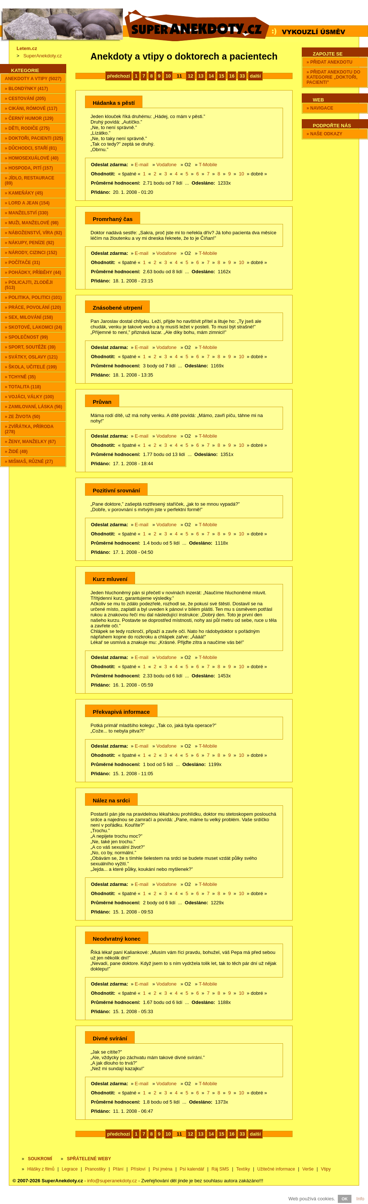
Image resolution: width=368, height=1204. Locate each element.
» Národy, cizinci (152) (31, 252)
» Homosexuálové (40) (32, 158)
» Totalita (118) (23, 386)
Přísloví (138, 1169)
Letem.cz (27, 48)
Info (360, 1198)
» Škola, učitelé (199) (31, 367)
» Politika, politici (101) (33, 297)
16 (231, 76)
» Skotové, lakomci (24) (33, 327)
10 (168, 76)
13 (201, 76)
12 (190, 76)
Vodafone (166, 164)
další (255, 76)
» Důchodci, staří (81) (31, 148)
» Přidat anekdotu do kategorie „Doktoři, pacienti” (333, 77)
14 (211, 76)
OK (345, 1199)
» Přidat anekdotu (330, 62)
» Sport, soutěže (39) (30, 347)
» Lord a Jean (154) (27, 203)
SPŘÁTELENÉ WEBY (89, 1158)
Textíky (243, 1169)
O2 (187, 164)
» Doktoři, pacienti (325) (34, 138)
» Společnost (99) (26, 337)
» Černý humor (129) (29, 118)
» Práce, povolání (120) (33, 307)
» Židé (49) (16, 451)
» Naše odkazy (324, 133)
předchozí (118, 76)
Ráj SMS (220, 1169)
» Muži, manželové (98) (32, 222)
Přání (118, 1169)
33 (242, 76)
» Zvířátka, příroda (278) (29, 429)
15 (221, 76)
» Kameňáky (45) (24, 193)
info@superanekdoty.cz (112, 1180)
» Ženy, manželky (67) (30, 441)
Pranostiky (95, 1169)
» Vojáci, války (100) (29, 396)
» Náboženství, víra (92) (33, 232)
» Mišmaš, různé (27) (29, 461)
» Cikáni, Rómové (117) (31, 108)
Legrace (70, 1169)
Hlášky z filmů (40, 1169)
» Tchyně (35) (20, 377)
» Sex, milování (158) (29, 317)
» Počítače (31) (22, 262)
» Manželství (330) (26, 212)
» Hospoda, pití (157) (29, 168)
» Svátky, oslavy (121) (31, 357)
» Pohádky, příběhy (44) (33, 272)
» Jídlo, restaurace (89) (29, 180)
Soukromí (40, 1158)
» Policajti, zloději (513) (29, 285)
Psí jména (162, 1169)
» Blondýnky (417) (26, 88)
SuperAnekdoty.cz (42, 55)
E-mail (141, 164)
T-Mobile (208, 164)
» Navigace (320, 108)
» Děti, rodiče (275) (27, 128)
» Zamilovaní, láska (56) (33, 406)
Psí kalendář (192, 1169)
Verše (308, 1169)
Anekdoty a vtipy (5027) (33, 78)
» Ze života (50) (22, 416)
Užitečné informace (276, 1169)
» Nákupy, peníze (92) (29, 242)
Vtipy (326, 1169)
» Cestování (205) (25, 98)
